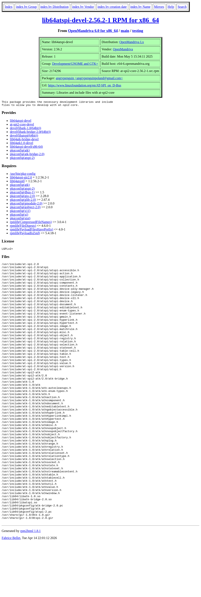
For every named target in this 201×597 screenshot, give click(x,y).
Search (182, 6)
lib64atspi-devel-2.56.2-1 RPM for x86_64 (100, 20)
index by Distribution (54, 6)
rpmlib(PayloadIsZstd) (25, 234)
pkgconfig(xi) (19, 216)
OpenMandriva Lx (131, 42)
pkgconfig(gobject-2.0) (25, 208)
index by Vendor (83, 6)
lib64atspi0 (17, 182)
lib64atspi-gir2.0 (21, 178)
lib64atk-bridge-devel (24, 140)
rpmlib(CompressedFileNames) (31, 223)
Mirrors (159, 6)
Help (171, 6)
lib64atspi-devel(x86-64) (26, 148)
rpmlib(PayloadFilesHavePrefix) (31, 230)
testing (137, 30)
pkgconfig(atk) (20, 151)
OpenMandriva (123, 49)
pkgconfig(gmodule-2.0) (26, 204)
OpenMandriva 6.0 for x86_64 (93, 30)
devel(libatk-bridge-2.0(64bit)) (30, 133)
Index (8, 6)
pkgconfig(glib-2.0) (23, 201)
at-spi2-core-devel (22, 125)
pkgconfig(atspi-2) (22, 159)
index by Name (140, 6)
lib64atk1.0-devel (21, 144)
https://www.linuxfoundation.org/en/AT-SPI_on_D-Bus (84, 85)
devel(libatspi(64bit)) (24, 136)
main (125, 30)
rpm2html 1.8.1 (30, 584)
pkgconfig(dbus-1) (22, 193)
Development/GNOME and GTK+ (75, 63)
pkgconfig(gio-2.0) (22, 197)
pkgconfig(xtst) (20, 219)
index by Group (26, 6)
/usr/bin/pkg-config (23, 175)
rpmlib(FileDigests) (23, 227)
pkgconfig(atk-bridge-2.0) (27, 155)
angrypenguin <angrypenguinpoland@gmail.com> (89, 78)
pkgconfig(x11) (20, 212)
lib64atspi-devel (20, 122)
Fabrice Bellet (11, 591)
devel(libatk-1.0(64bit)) (25, 129)
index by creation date (112, 6)
